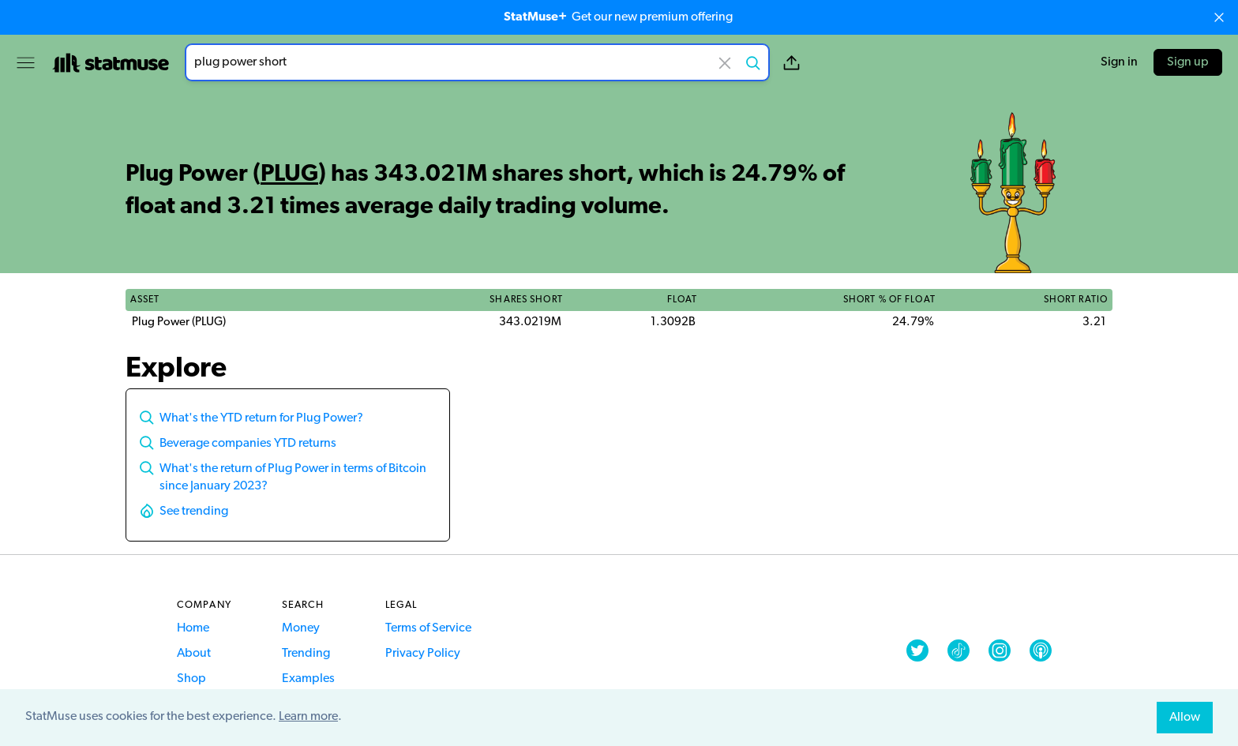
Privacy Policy (422, 653)
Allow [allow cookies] (1184, 717)
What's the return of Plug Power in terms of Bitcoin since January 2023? (292, 478)
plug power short (477, 62)
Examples (308, 679)
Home (193, 628)
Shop (191, 679)
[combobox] (477, 62)
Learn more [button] (308, 716)
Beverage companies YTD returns (247, 443)
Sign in (1119, 62)
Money (301, 628)
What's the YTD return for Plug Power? (261, 418)
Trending (306, 653)
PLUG (289, 175)
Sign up (1188, 62)
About (194, 653)
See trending (193, 511)
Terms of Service (428, 628)
